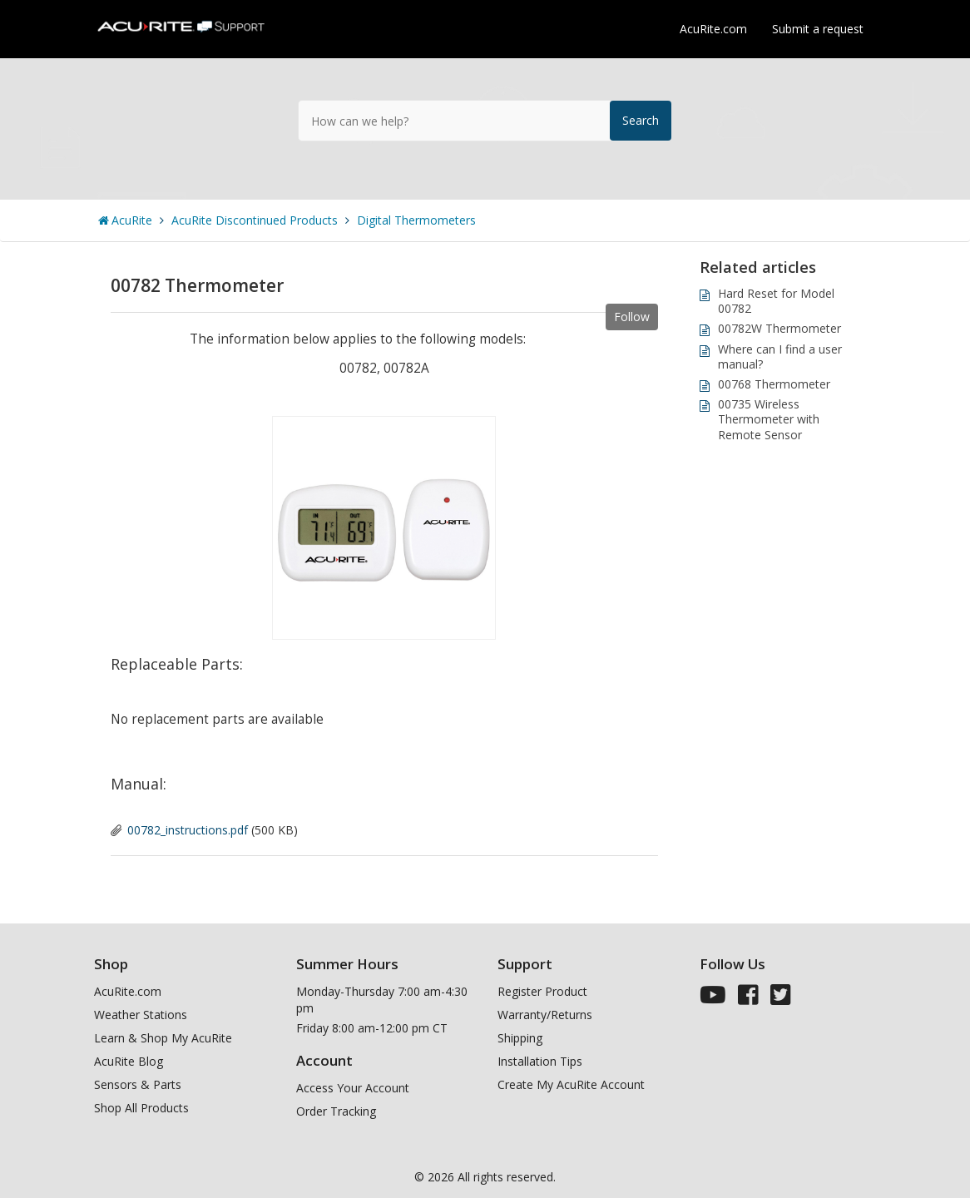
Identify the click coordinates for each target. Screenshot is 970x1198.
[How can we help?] (485, 120)
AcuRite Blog (128, 1061)
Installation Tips (539, 1061)
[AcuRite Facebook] (748, 999)
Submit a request (818, 29)
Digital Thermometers (416, 220)
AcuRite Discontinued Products (254, 220)
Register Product (542, 991)
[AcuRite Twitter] (780, 999)
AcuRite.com (713, 29)
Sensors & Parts (137, 1084)
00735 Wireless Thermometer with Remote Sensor (768, 419)
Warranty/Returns (544, 1014)
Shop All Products (141, 1108)
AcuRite (131, 220)
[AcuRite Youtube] (713, 999)
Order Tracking (336, 1111)
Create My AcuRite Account (571, 1084)
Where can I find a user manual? (780, 356)
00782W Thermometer (779, 328)
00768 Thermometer (774, 384)
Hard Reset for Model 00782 (776, 300)
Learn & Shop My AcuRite (163, 1038)
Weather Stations (140, 1014)
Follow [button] (632, 316)
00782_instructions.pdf (187, 830)
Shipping (519, 1038)
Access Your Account (352, 1088)
